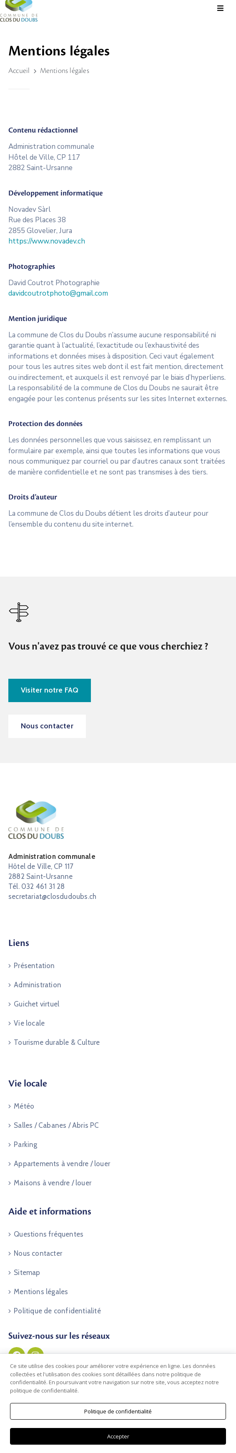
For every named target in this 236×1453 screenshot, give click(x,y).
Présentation (34, 965)
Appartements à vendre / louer (62, 1163)
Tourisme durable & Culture (57, 1042)
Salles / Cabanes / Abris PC (56, 1125)
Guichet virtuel (36, 1004)
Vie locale (29, 1023)
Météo (24, 1106)
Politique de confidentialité (57, 1311)
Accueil (19, 71)
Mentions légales (41, 1291)
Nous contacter (38, 1253)
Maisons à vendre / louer (52, 1183)
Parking (25, 1144)
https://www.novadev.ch (46, 241)
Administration (37, 985)
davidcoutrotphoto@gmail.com (58, 293)
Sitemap (27, 1272)
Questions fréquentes (48, 1234)
